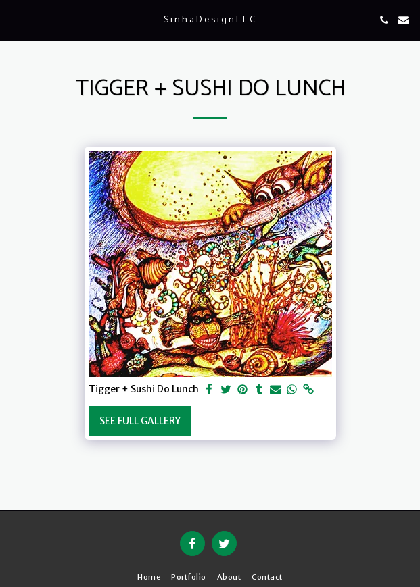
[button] (14, 19)
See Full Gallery (140, 421)
